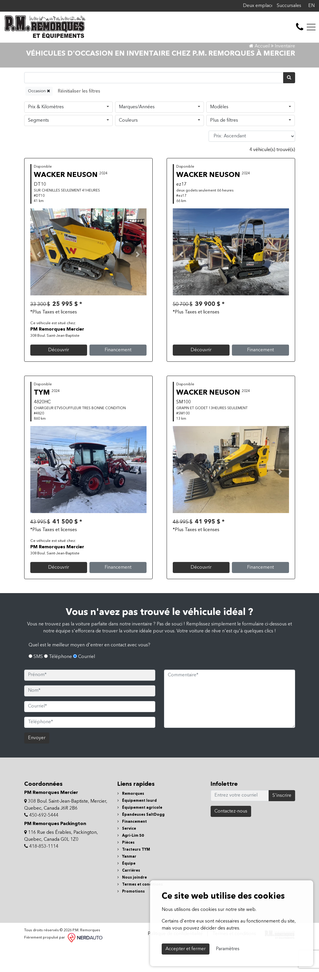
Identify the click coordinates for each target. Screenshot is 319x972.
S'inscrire (281, 820)
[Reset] (79, 116)
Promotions (131, 916)
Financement (118, 375)
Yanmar (126, 882)
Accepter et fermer (185, 949)
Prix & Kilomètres (46, 132)
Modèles (219, 132)
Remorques (130, 819)
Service (126, 854)
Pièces (126, 868)
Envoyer (36, 763)
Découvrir (58, 375)
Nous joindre (132, 902)
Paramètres (227, 949)
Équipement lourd (137, 826)
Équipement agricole (139, 833)
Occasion (39, 116)
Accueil (259, 71)
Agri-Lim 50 (130, 861)
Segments (38, 145)
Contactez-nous (230, 836)
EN (311, 5)
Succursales (289, 5)
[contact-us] (299, 27)
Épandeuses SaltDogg (141, 840)
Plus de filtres (224, 145)
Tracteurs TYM (133, 875)
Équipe (126, 889)
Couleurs (128, 145)
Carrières (128, 895)
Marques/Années (137, 132)
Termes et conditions (140, 909)
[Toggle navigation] (311, 27)
